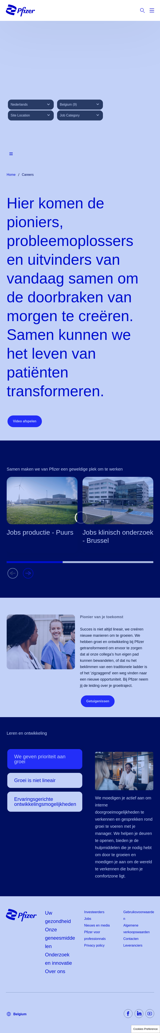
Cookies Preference (145, 1028)
